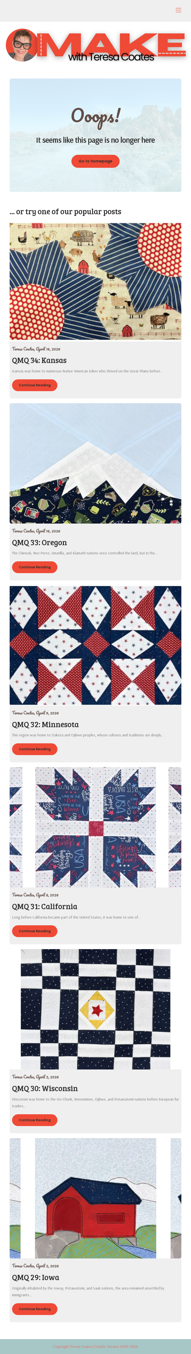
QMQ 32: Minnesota (45, 724)
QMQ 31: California (44, 906)
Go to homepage (95, 161)
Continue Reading (35, 385)
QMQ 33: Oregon (39, 542)
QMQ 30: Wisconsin (45, 1088)
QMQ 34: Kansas (39, 360)
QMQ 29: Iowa (35, 1277)
